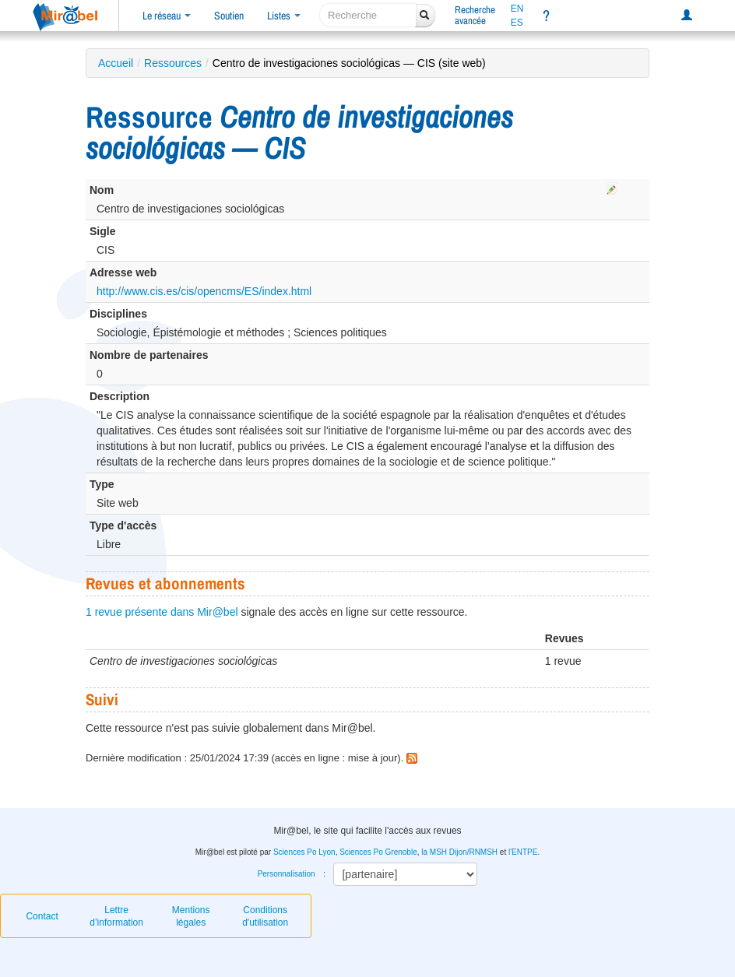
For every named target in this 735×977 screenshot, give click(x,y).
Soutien (229, 16)
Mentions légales (191, 916)
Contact (42, 916)
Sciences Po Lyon (304, 852)
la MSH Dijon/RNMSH (459, 852)
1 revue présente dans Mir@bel (162, 612)
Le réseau (166, 16)
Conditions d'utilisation (265, 916)
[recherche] (368, 15)
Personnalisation (286, 874)
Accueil (115, 63)
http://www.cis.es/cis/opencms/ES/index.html (204, 291)
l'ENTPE (522, 852)
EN (517, 8)
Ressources (173, 63)
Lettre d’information (116, 916)
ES (517, 22)
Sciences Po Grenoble (378, 852)
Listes (284, 16)
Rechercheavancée (475, 15)
